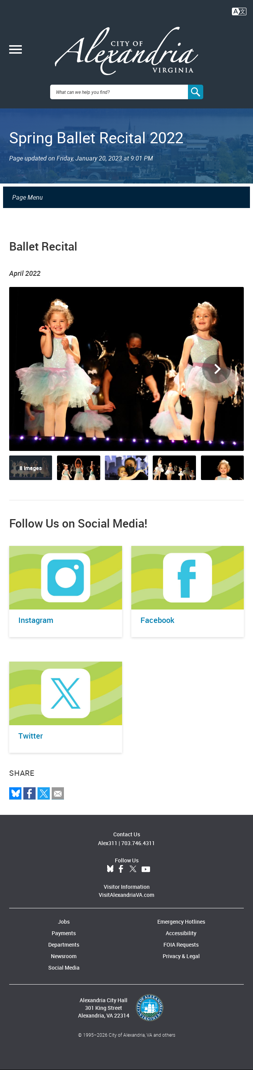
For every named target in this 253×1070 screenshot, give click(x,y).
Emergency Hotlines (181, 921)
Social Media (64, 967)
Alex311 (108, 843)
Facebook (121, 869)
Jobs (64, 921)
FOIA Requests (181, 944)
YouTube (146, 869)
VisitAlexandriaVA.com (126, 894)
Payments (64, 933)
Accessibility (181, 933)
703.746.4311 (138, 843)
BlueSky (110, 869)
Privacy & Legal (181, 956)
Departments (63, 944)
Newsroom (64, 956)
